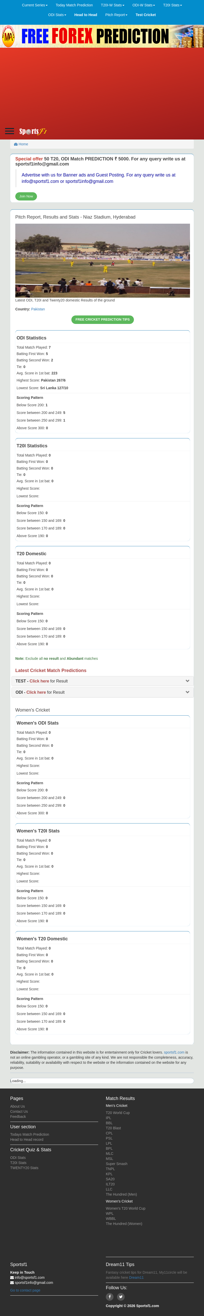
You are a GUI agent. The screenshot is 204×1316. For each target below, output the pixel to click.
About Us (17, 1106)
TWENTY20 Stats (24, 1168)
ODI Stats (18, 1158)
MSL (109, 1159)
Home (21, 144)
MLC (109, 1154)
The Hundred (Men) (121, 1194)
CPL (109, 1133)
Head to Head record (26, 1139)
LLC (109, 1189)
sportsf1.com (174, 1052)
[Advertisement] (102, 86)
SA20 (110, 1179)
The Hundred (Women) (124, 1224)
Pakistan (38, 309)
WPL (109, 1213)
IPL (108, 1118)
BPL (109, 1148)
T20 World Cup (118, 1113)
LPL (109, 1143)
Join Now (26, 196)
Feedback (18, 1117)
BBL (109, 1123)
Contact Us (19, 1111)
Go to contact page (25, 1290)
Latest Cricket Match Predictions (50, 670)
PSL (109, 1138)
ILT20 (110, 1184)
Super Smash (117, 1164)
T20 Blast (113, 1128)
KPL (109, 1174)
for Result (42, 681)
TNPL (110, 1169)
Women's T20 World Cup (125, 1208)
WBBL (111, 1219)
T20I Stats (18, 1163)
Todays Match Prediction (29, 1134)
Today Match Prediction (74, 5)
